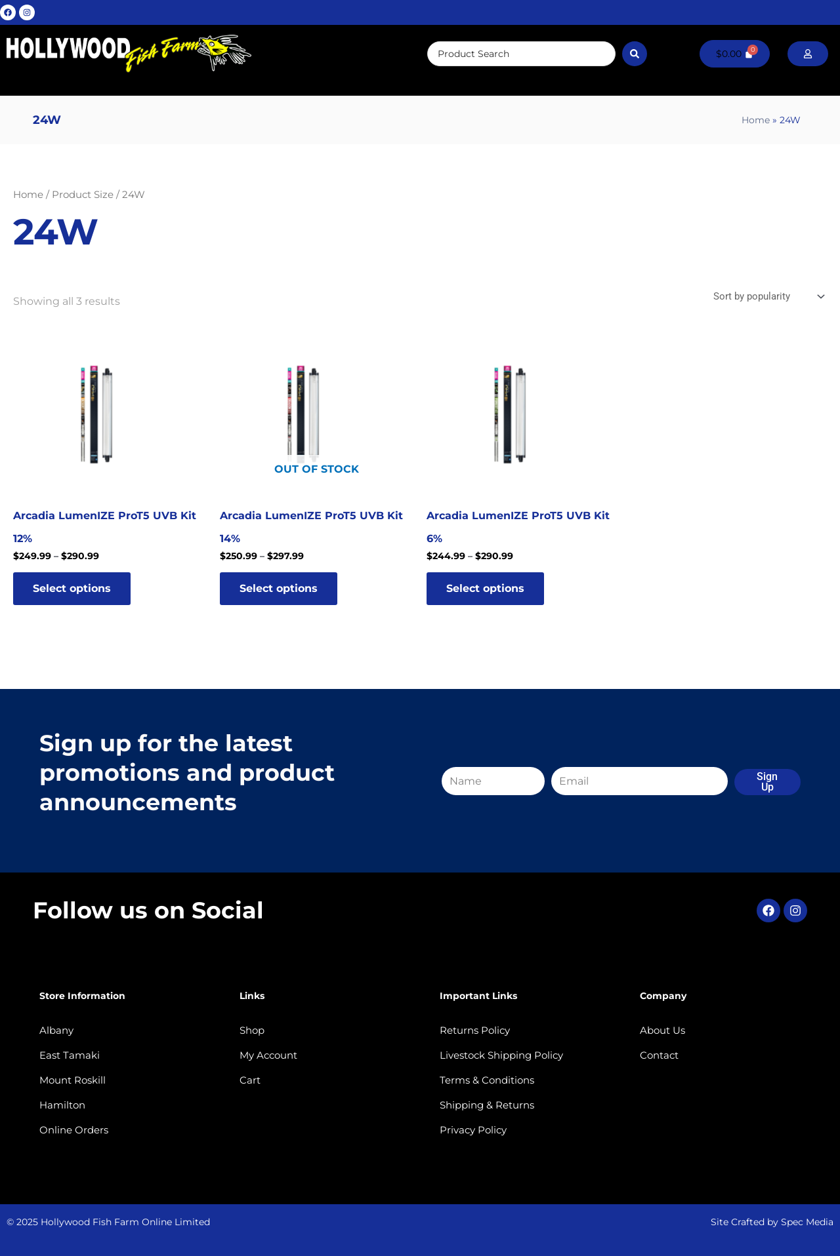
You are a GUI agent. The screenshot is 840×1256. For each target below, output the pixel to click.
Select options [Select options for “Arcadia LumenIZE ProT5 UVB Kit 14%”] (279, 588)
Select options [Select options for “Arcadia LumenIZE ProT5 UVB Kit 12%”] (72, 588)
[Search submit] (634, 53)
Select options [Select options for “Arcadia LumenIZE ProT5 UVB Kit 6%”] (485, 588)
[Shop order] (767, 296)
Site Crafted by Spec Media (772, 1222)
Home (756, 120)
